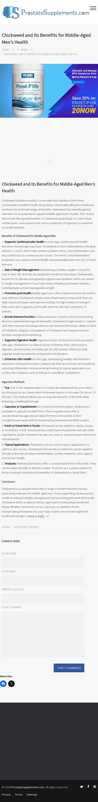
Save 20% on (83, 98)
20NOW (84, 111)
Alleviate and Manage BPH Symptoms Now (84, 72)
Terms (19, 794)
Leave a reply (35, 516)
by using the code (82, 105)
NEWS (24, 49)
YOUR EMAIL (9, 571)
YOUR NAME (9, 553)
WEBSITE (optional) (12, 589)
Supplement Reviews (26, 527)
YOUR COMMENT (11, 607)
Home (5, 49)
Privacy (6, 794)
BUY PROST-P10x (78, 82)
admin (6, 527)
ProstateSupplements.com (27, 787)
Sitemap (32, 794)
